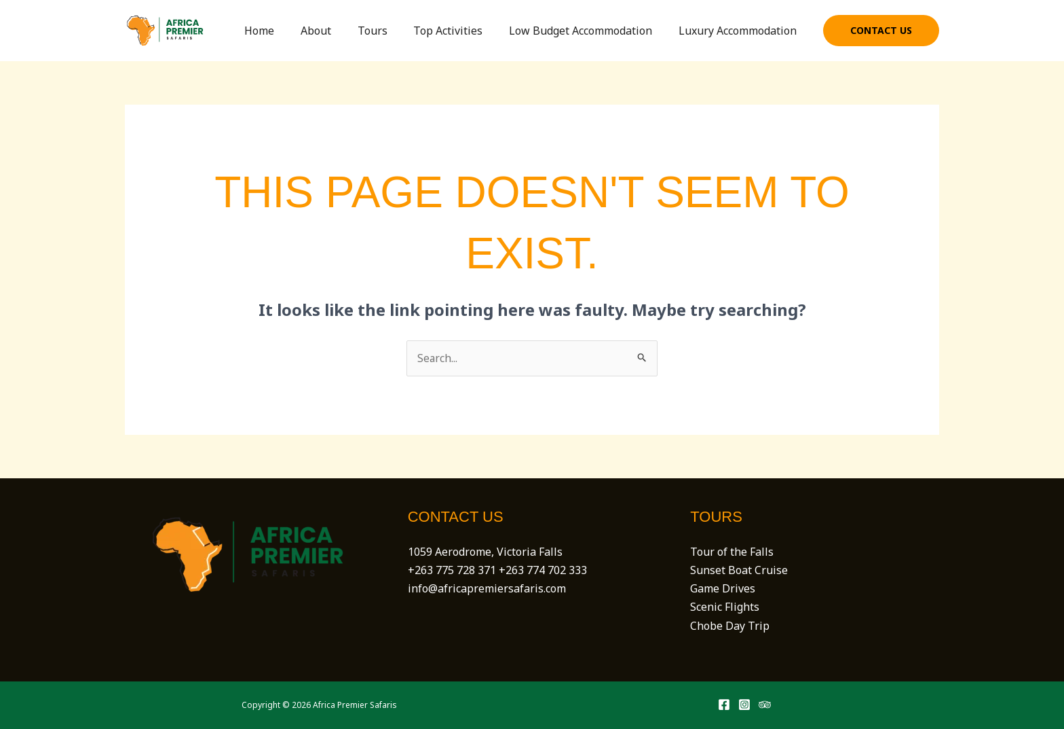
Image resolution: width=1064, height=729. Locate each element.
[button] (881, 30)
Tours (388, 30)
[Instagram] (744, 705)
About (336, 30)
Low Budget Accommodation (587, 30)
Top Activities (459, 30)
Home (284, 30)
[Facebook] (724, 705)
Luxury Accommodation (740, 30)
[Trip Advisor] (765, 705)
